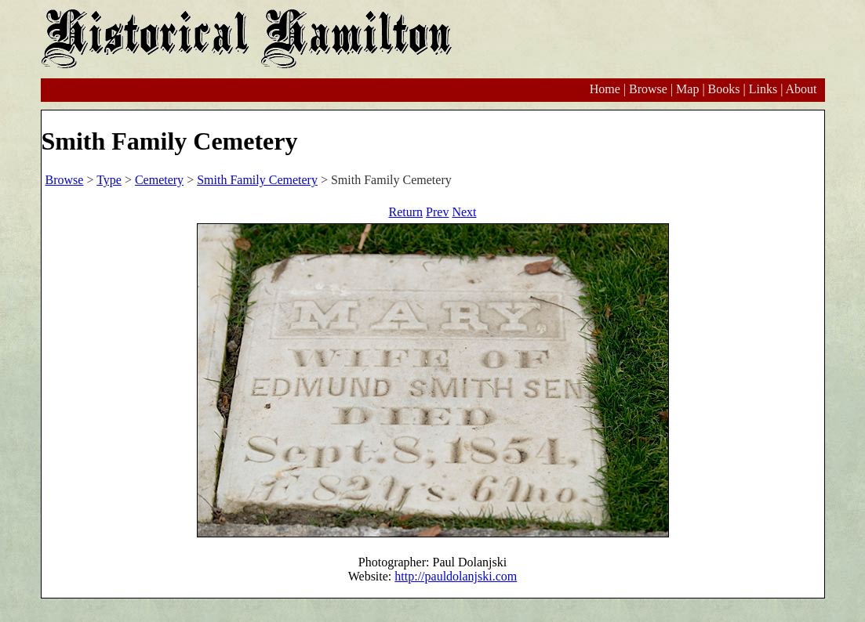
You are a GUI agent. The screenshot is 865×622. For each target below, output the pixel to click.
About (801, 89)
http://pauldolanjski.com (455, 576)
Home (605, 89)
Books (724, 89)
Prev (437, 212)
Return (406, 212)
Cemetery (159, 179)
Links (763, 89)
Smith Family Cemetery (257, 179)
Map (687, 89)
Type (109, 179)
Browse (648, 89)
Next (464, 212)
